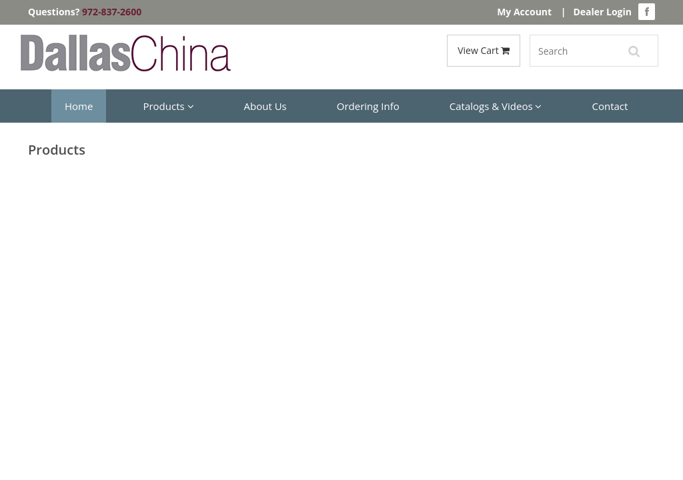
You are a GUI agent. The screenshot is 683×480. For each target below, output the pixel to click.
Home (79, 106)
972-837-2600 (111, 11)
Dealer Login (602, 11)
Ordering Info (368, 106)
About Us (265, 106)
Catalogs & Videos (496, 106)
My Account (524, 11)
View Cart (484, 50)
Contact (610, 106)
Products (168, 106)
